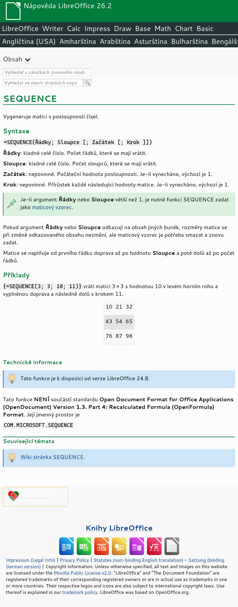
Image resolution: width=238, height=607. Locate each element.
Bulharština (189, 41)
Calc (74, 28)
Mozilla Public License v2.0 (82, 573)
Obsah (12, 58)
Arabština (115, 41)
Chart (183, 28)
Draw (122, 28)
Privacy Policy (74, 560)
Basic (204, 28)
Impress (97, 28)
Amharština (77, 41)
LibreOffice (20, 28)
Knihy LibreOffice (119, 528)
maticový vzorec (52, 207)
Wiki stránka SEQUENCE (51, 457)
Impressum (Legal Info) (30, 560)
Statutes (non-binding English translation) (138, 560)
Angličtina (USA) (29, 41)
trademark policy (79, 592)
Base (143, 28)
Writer (52, 28)
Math (162, 28)
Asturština (150, 41)
